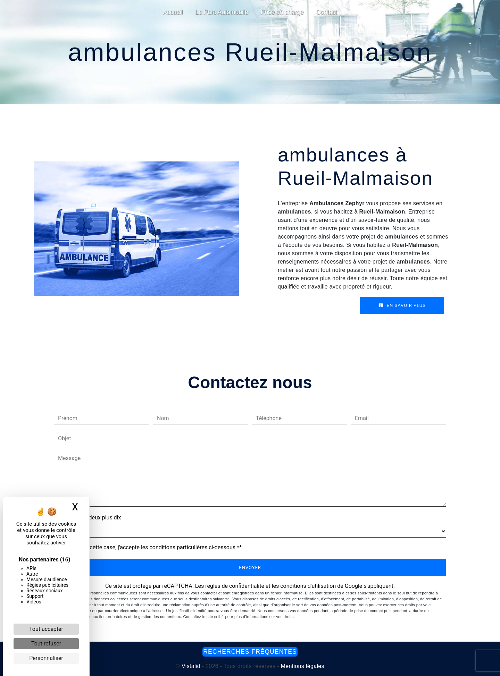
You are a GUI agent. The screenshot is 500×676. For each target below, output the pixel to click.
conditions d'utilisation (308, 586)
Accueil (173, 12)
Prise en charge (282, 12)
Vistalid (191, 666)
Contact (326, 12)
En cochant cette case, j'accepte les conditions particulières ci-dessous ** (151, 547)
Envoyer (250, 567)
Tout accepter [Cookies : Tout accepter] (46, 629)
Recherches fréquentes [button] (250, 651)
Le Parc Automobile (221, 12)
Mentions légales (301, 666)
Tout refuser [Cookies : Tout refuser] (46, 643)
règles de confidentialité (234, 586)
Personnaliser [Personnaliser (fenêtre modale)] (46, 658)
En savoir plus (402, 305)
